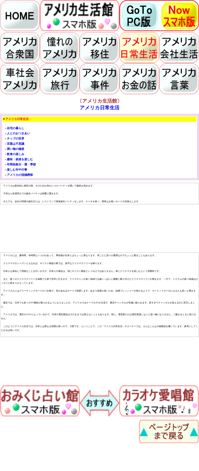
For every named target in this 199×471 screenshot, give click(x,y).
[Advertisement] (91, 228)
